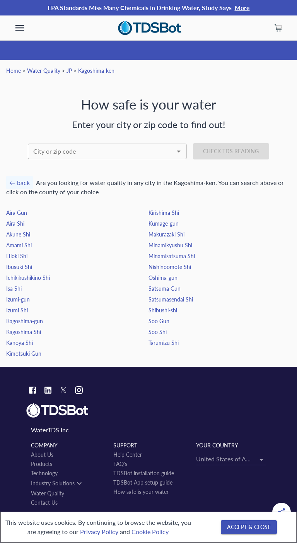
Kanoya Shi (19, 342)
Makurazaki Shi (166, 234)
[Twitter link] (63, 391)
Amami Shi (19, 245)
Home (13, 70)
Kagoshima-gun (24, 321)
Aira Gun (16, 212)
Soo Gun (158, 321)
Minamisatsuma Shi (171, 256)
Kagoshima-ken (96, 70)
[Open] (178, 151)
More (242, 7)
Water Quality (43, 70)
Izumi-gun (18, 299)
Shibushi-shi (162, 310)
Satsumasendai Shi (170, 299)
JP (69, 70)
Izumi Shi (17, 310)
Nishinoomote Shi (169, 267)
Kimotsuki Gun (23, 353)
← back (19, 182)
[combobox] (107, 151)
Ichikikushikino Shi (28, 277)
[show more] (19, 27)
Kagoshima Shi (23, 332)
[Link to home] (148, 410)
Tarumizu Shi (163, 342)
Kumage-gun (163, 223)
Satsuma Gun (164, 288)
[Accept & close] (249, 527)
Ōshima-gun (163, 277)
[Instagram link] (79, 391)
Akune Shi (18, 234)
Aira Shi (15, 223)
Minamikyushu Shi (170, 245)
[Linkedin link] (48, 391)
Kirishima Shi (163, 212)
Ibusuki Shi (19, 267)
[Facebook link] (32, 391)
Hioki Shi (16, 256)
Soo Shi (157, 332)
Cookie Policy (150, 531)
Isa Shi (14, 288)
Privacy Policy (99, 531)
